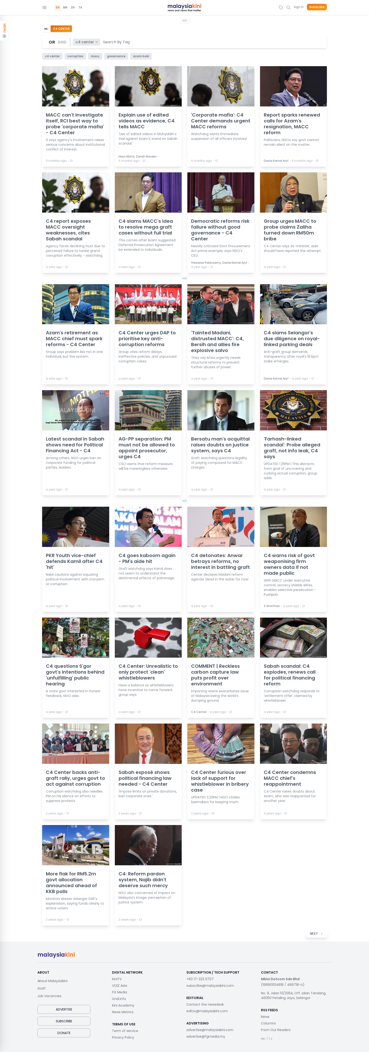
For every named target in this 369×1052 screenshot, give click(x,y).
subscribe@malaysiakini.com (210, 985)
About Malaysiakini (52, 981)
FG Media (119, 992)
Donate (64, 1033)
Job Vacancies (49, 996)
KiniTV (117, 979)
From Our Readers (276, 1030)
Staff (41, 988)
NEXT (316, 933)
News (265, 1016)
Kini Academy (123, 1005)
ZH (73, 7)
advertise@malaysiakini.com (209, 1030)
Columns (268, 1023)
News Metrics (122, 1012)
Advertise (64, 1009)
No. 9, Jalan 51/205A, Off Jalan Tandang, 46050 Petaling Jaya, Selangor (293, 995)
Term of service (125, 1030)
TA (80, 7)
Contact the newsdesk (205, 1004)
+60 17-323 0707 (200, 979)
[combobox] (116, 42)
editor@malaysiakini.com (207, 1011)
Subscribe (317, 7)
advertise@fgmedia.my (205, 1036)
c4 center (87, 42)
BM (65, 7)
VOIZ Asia (119, 985)
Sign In (299, 7)
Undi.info (119, 998)
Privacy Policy (123, 1037)
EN (58, 7)
